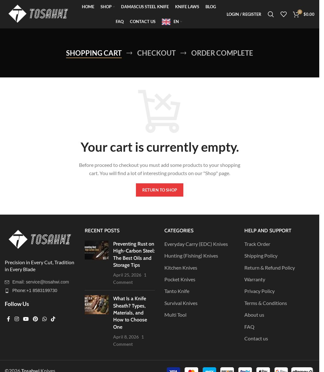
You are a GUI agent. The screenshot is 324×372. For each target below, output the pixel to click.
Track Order (257, 244)
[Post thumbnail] (96, 263)
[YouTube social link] (26, 319)
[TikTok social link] (53, 319)
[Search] (271, 14)
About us (254, 315)
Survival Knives (181, 303)
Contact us (256, 338)
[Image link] (39, 239)
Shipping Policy (261, 256)
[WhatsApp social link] (44, 319)
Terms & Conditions (265, 303)
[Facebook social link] (8, 319)
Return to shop (159, 189)
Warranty (254, 279)
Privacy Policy (259, 291)
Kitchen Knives (180, 268)
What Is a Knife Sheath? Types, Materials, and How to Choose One (130, 313)
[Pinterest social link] (35, 319)
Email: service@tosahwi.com (40, 281)
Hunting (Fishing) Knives (191, 256)
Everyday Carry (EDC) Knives (196, 244)
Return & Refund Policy (269, 268)
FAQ (249, 327)
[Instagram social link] (16, 319)
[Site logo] (38, 13)
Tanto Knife (176, 291)
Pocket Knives (179, 279)
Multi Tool (175, 315)
